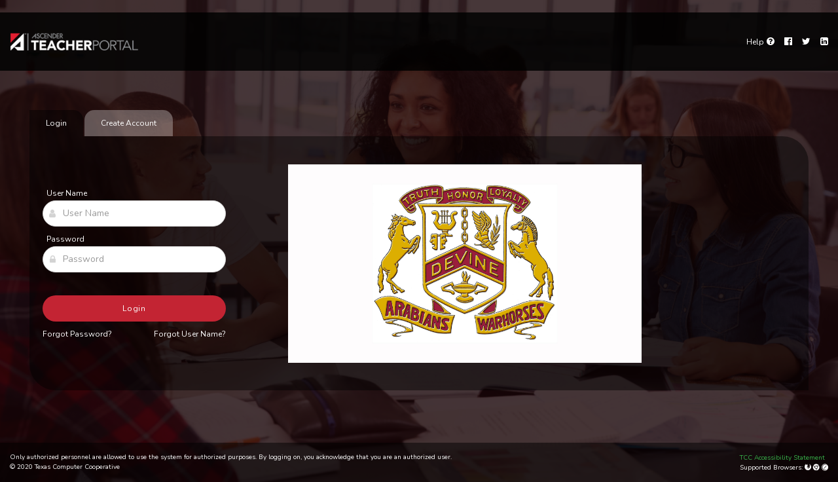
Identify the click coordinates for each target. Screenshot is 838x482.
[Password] (134, 259)
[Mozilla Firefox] (809, 467)
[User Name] (134, 213)
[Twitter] (806, 41)
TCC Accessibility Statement (782, 457)
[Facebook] (788, 41)
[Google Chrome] (817, 467)
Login (134, 308)
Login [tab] (56, 123)
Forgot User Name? (190, 334)
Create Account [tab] (128, 123)
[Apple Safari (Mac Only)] (825, 467)
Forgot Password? (77, 334)
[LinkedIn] (824, 41)
